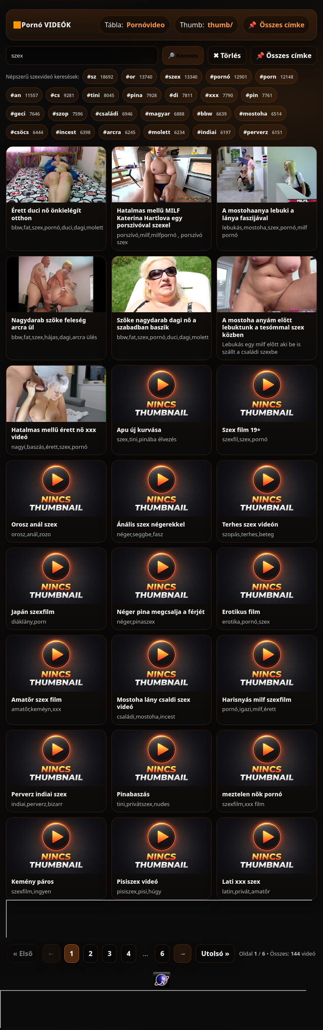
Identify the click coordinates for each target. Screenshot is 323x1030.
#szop (68, 113)
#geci (25, 113)
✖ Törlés (227, 55)
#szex (181, 76)
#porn (277, 76)
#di (181, 95)
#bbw (212, 113)
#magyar (164, 113)
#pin (259, 95)
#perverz (263, 132)
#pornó (228, 76)
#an (24, 95)
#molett (166, 132)
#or (139, 76)
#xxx (219, 95)
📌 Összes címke (284, 55)
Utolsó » (215, 953)
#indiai (214, 132)
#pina (142, 95)
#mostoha (260, 113)
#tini (100, 95)
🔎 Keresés (183, 56)
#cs (62, 95)
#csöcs (27, 132)
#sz (100, 76)
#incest (73, 132)
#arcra (119, 132)
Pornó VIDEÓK (46, 24)
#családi (113, 113)
